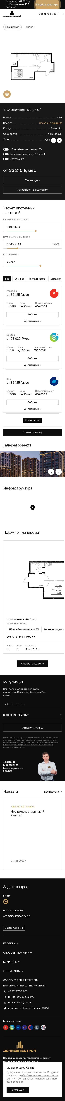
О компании (12, 971)
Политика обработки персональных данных (27, 1058)
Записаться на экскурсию (32, 189)
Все (7, 279)
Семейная (56, 279)
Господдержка (37, 279)
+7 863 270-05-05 (47, 14)
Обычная (19, 279)
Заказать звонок (14, 928)
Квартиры (10, 961)
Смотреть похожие (32, 663)
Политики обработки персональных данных (36, 740)
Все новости (51, 791)
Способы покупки (16, 952)
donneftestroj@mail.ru (19, 1002)
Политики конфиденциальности (18, 742)
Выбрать (32, 314)
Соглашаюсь (17, 1090)
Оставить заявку (32, 432)
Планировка (12, 27)
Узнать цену (32, 180)
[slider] (36, 231)
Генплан (29, 27)
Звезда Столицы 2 (50, 123)
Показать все (32, 420)
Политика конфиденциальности (20, 1061)
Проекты (9, 943)
